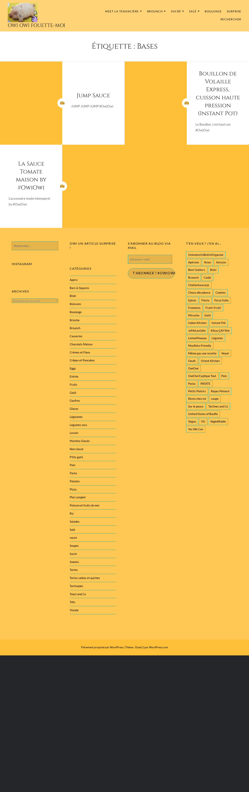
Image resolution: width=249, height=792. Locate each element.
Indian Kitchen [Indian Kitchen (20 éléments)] (197, 323)
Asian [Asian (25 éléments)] (207, 262)
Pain (72, 465)
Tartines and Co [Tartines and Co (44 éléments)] (218, 406)
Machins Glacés (80, 441)
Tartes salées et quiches (85, 578)
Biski (73, 296)
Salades (75, 521)
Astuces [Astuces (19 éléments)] (221, 262)
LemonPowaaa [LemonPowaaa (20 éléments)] (197, 338)
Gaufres (75, 400)
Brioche (75, 320)
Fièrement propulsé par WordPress (102, 647)
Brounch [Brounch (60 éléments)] (193, 277)
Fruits (73, 384)
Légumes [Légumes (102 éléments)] (217, 338)
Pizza (73, 489)
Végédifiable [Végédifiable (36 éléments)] (218, 421)
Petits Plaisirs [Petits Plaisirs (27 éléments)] (197, 391)
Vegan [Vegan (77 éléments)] (192, 421)
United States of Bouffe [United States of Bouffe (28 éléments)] (203, 414)
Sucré (176, 11)
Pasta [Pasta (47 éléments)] (191, 383)
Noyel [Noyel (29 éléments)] (225, 353)
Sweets (74, 562)
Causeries (76, 336)
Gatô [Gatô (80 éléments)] (207, 315)
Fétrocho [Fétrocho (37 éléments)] (193, 315)
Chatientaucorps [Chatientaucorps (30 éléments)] (198, 285)
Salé (192, 11)
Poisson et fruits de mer (85, 505)
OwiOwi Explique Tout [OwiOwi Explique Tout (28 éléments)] (202, 376)
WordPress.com (158, 647)
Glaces (74, 408)
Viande (74, 610)
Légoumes (76, 416)
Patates (75, 481)
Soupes (74, 545)
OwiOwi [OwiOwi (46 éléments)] (193, 368)
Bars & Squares (79, 288)
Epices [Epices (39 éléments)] (192, 300)
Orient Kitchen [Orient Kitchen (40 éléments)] (210, 361)
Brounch (155, 11)
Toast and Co (78, 594)
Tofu (72, 602)
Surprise (234, 11)
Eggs (73, 368)
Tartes (74, 569)
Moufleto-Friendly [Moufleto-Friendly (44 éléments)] (199, 345)
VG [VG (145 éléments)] (203, 421)
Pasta (73, 473)
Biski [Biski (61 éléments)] (213, 269)
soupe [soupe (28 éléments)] (215, 398)
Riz (72, 513)
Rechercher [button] (230, 19)
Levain (74, 432)
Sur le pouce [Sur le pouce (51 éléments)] (195, 406)
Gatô (73, 392)
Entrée (74, 376)
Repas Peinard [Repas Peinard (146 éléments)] (220, 391)
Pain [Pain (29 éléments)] (224, 376)
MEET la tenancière (122, 11)
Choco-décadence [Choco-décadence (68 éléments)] (199, 292)
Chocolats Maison (81, 344)
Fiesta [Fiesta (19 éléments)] (205, 300)
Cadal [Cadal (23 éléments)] (207, 277)
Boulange (213, 11)
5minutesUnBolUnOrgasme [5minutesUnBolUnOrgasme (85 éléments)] (205, 254)
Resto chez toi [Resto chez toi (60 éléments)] (197, 398)
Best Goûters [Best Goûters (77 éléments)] (196, 269)
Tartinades (76, 586)
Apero (73, 279)
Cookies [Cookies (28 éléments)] (220, 292)
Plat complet (78, 497)
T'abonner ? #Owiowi (153, 273)
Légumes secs (78, 425)
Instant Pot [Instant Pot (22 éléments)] (218, 323)
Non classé (76, 449)
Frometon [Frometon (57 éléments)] (194, 307)
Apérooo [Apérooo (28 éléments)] (193, 262)
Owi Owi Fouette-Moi (36, 25)
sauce (73, 537)
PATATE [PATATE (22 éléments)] (205, 383)
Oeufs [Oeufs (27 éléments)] (192, 361)
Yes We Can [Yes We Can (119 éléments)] (195, 429)
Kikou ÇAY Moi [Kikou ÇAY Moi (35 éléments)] (220, 330)
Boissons (75, 304)
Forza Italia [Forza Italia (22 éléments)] (221, 300)
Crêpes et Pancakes (82, 360)
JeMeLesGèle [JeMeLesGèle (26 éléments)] (197, 330)
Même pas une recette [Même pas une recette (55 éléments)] (202, 353)
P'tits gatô (76, 457)
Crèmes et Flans (80, 352)
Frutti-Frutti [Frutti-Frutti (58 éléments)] (213, 307)
